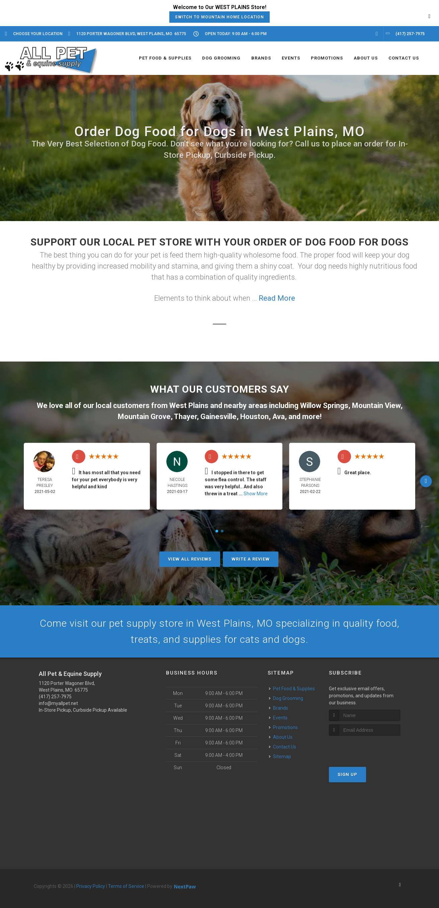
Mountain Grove (144, 416)
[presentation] (364, 748)
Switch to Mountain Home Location (219, 17)
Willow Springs (324, 405)
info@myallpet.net (58, 703)
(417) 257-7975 (55, 696)
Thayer (185, 416)
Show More (256, 493)
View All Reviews (189, 559)
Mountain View (376, 405)
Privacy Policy (90, 886)
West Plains (188, 405)
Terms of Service (126, 886)
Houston (254, 416)
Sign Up (347, 774)
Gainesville (218, 416)
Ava (278, 416)
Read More (277, 298)
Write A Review (251, 559)
